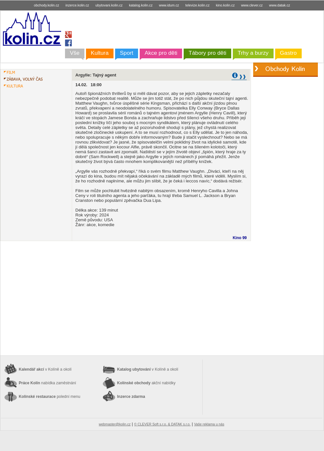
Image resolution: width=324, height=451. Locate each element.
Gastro (288, 53)
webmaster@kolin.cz (114, 424)
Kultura (100, 53)
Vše (75, 53)
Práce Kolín (47, 383)
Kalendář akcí (45, 369)
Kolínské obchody (146, 383)
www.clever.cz (252, 5)
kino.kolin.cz (225, 5)
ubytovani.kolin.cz (109, 5)
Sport (126, 53)
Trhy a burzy (253, 53)
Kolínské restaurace (49, 396)
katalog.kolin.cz (141, 5)
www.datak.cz (279, 5)
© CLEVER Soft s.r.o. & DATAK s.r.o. (162, 424)
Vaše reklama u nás (209, 424)
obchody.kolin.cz (46, 5)
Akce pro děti (161, 53)
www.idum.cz (169, 5)
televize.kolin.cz (197, 5)
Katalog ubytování (147, 369)
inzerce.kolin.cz (77, 5)
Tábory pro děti (207, 53)
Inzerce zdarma (131, 396)
